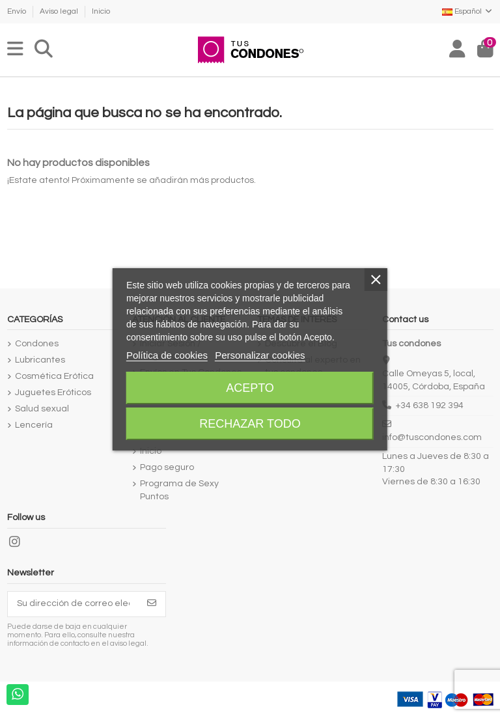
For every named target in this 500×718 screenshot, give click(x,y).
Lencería (34, 425)
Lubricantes (40, 360)
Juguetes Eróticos (53, 392)
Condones (37, 343)
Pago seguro (167, 467)
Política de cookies (167, 355)
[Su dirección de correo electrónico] (73, 604)
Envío (17, 11)
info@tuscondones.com (432, 437)
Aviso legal (60, 11)
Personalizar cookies (260, 355)
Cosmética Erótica (54, 376)
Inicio (101, 11)
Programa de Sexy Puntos (179, 490)
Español (467, 11)
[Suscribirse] (151, 604)
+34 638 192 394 (430, 405)
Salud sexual (42, 408)
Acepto (250, 387)
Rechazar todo (249, 423)
